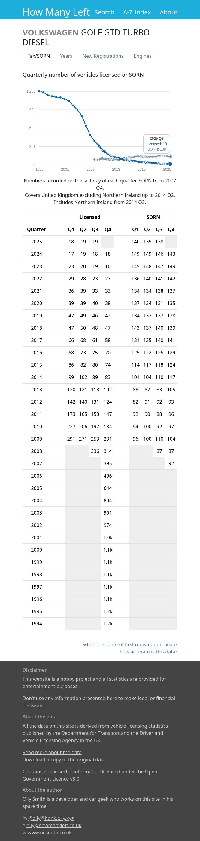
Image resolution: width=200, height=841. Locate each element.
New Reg (103, 56)
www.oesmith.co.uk (50, 832)
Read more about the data (52, 752)
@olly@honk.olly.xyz (51, 818)
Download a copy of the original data (64, 759)
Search (104, 12)
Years (66, 56)
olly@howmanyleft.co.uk (53, 825)
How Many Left (56, 11)
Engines (142, 56)
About (168, 12)
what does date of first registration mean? (130, 644)
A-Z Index (137, 12)
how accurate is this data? (148, 651)
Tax (39, 56)
